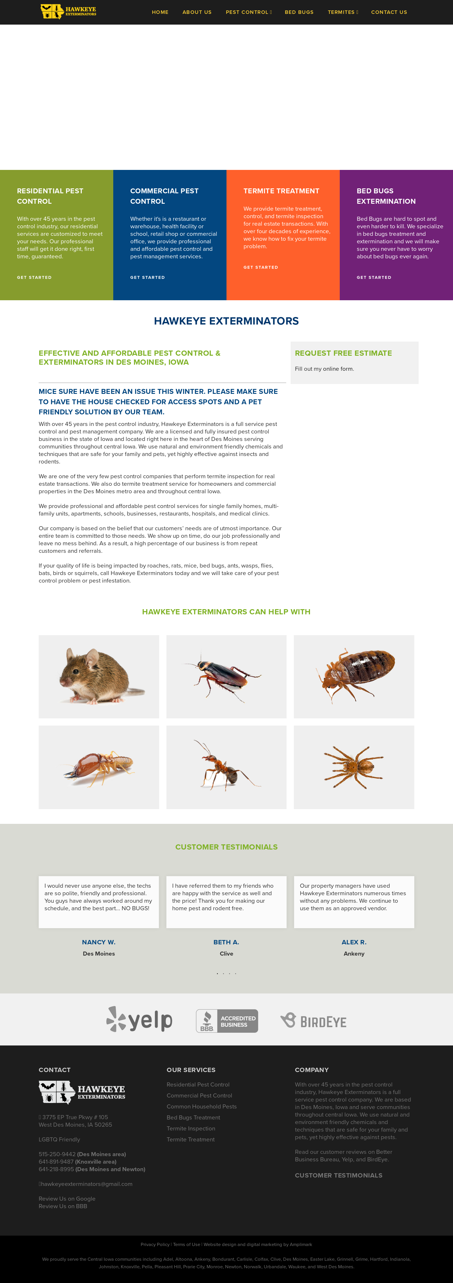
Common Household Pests (202, 1106)
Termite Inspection (191, 1128)
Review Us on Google (67, 1198)
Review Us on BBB (63, 1206)
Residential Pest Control (198, 1084)
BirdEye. (378, 1159)
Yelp (347, 1159)
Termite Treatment (191, 1139)
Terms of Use (186, 1244)
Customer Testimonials (339, 1175)
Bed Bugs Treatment (193, 1117)
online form (338, 368)
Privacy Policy (155, 1244)
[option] (99, 913)
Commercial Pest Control (199, 1095)
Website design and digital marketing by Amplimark (258, 1244)
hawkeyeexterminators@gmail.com (87, 1184)
